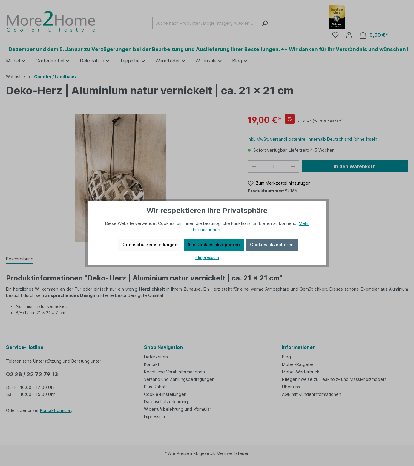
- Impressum (207, 257)
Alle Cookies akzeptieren (214, 244)
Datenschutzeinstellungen (149, 244)
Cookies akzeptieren (272, 244)
